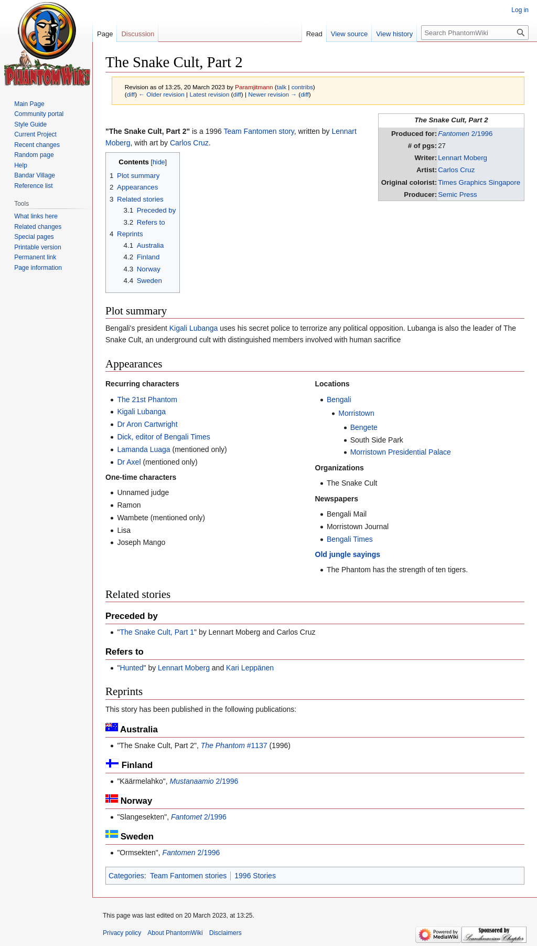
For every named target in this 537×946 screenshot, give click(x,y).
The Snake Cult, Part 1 (157, 632)
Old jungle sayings (347, 554)
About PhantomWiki (174, 933)
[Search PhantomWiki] (475, 32)
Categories (126, 875)
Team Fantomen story (258, 131)
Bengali (339, 399)
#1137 (234, 745)
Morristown (356, 413)
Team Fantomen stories (188, 875)
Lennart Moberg (462, 158)
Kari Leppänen (250, 668)
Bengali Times (350, 539)
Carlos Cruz (456, 170)
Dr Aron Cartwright (147, 424)
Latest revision (209, 94)
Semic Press (457, 194)
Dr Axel (129, 462)
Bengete (364, 427)
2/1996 (465, 134)
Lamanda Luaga (143, 449)
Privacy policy (122, 933)
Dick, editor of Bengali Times (163, 437)
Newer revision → (272, 94)
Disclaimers (225, 933)
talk (281, 86)
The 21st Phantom (147, 399)
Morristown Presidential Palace (400, 452)
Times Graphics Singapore (479, 182)
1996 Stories (255, 875)
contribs (302, 86)
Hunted (131, 668)
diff (131, 94)
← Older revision (161, 94)
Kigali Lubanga (193, 328)
